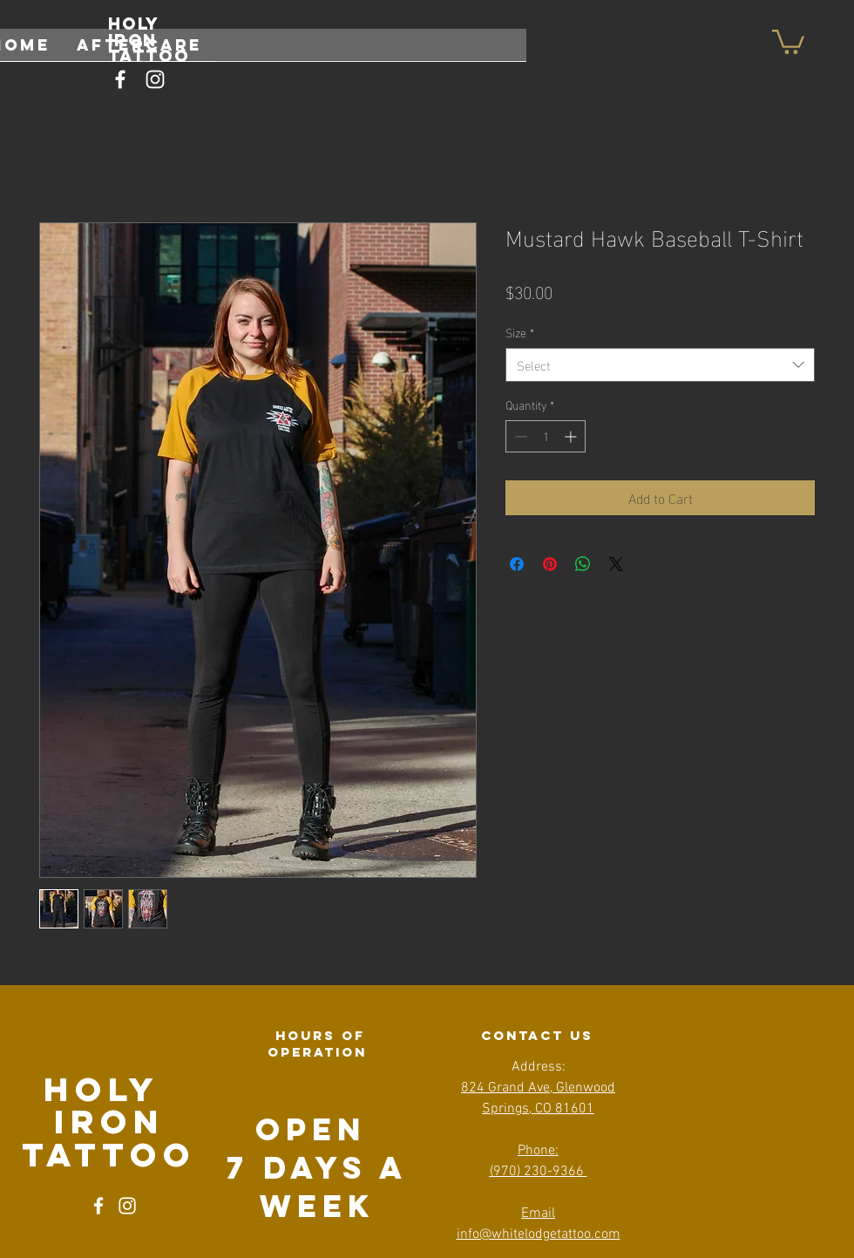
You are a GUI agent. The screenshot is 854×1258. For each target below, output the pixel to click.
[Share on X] (616, 564)
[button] (788, 40)
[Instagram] (155, 79)
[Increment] (572, 436)
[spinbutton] (545, 436)
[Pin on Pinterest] (549, 564)
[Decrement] (519, 436)
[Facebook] (120, 79)
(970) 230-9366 (537, 1171)
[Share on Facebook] (516, 564)
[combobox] (660, 365)
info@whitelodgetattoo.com (538, 1234)
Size (519, 332)
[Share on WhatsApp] (583, 564)
